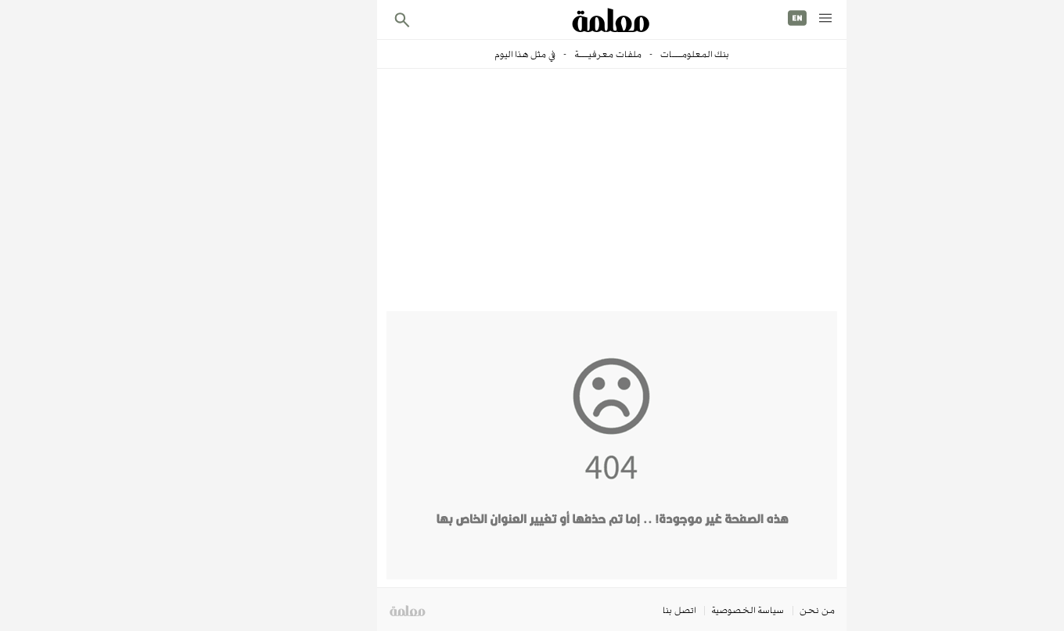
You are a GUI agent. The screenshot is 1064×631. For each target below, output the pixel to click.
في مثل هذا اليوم (445, 54)
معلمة (327, 611)
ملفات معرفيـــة (527, 54)
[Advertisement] (532, 193)
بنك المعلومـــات (613, 54)
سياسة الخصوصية (667, 610)
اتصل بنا (599, 610)
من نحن (737, 610)
